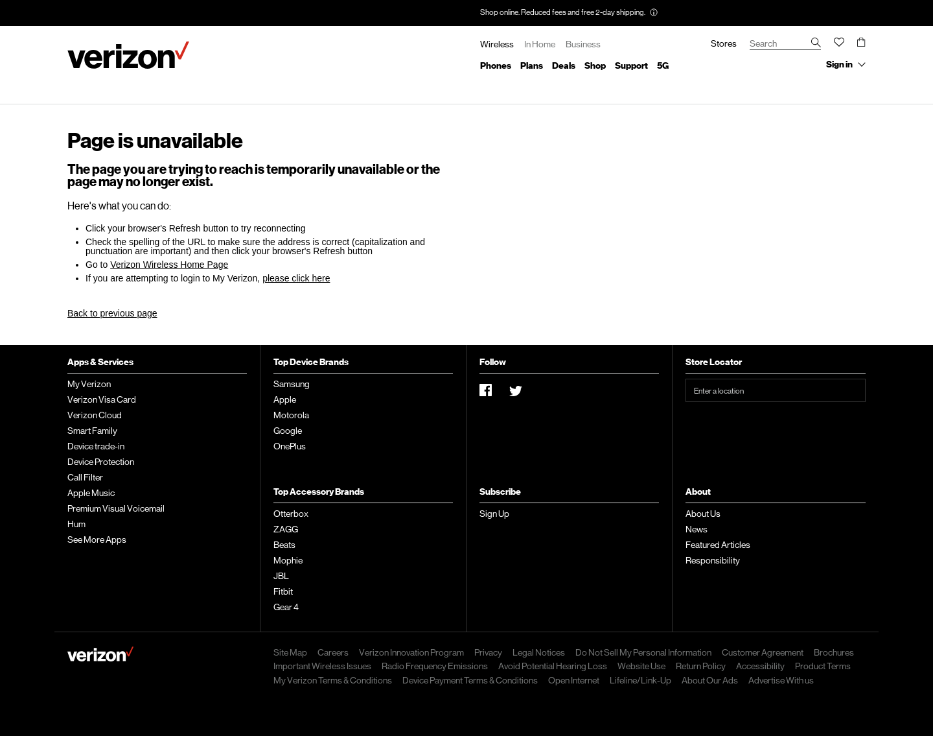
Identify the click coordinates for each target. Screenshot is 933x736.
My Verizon (89, 384)
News (696, 529)
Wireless (497, 44)
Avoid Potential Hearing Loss (552, 666)
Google (287, 430)
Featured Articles (717, 545)
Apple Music (91, 493)
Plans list (531, 65)
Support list (631, 65)
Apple (284, 399)
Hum (76, 524)
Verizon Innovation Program (411, 652)
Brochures (834, 652)
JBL (281, 576)
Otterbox (290, 513)
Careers (333, 652)
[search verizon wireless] (816, 43)
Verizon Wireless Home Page (169, 264)
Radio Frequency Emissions (435, 666)
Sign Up (494, 513)
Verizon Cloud (94, 415)
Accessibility (760, 666)
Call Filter (85, 477)
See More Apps (96, 539)
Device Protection (100, 462)
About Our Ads (710, 680)
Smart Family (92, 430)
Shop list (595, 65)
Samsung (291, 384)
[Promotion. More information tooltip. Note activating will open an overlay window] (654, 13)
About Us (702, 513)
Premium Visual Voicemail (116, 508)
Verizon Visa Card (101, 399)
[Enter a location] (775, 390)
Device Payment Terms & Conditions (470, 680)
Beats (284, 545)
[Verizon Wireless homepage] (128, 55)
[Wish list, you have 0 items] (839, 44)
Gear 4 (286, 607)
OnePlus (289, 446)
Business (583, 44)
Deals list (563, 65)
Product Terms (823, 666)
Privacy (488, 652)
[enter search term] (785, 44)
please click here (296, 278)
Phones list (495, 65)
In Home (539, 44)
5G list (663, 65)
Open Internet (573, 680)
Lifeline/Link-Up (640, 680)
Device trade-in (95, 446)
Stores (724, 43)
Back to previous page (112, 313)
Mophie (288, 560)
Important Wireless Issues (322, 666)
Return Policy (701, 666)
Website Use (641, 666)
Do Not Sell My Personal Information (643, 652)
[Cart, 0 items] (861, 41)
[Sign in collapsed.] (844, 65)
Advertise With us (781, 680)
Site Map (290, 652)
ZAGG (285, 529)
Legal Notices (539, 652)
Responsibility (712, 560)
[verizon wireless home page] (100, 656)
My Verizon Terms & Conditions (332, 680)
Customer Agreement (762, 652)
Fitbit (283, 591)
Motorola (291, 415)
